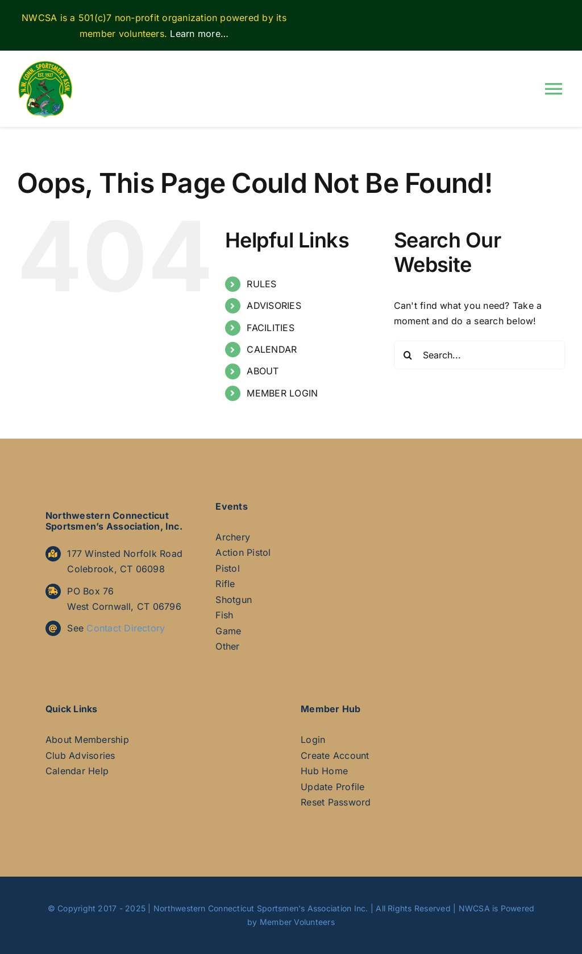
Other (227, 646)
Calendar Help (77, 771)
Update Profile (332, 786)
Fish (224, 615)
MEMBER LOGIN (282, 393)
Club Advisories (80, 755)
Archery (232, 537)
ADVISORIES (274, 305)
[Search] (408, 355)
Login (313, 739)
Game (228, 631)
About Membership (87, 739)
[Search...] (479, 355)
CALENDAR (272, 349)
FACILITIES (270, 327)
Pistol (227, 568)
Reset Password (336, 802)
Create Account (335, 755)
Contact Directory (125, 628)
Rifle (225, 583)
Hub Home (324, 771)
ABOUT (262, 371)
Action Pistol (243, 552)
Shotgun (233, 599)
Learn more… (199, 33)
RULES (261, 284)
